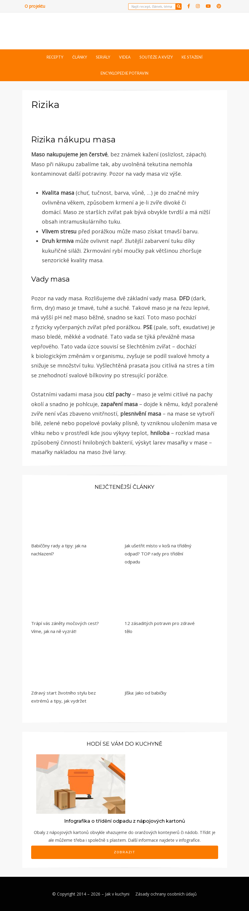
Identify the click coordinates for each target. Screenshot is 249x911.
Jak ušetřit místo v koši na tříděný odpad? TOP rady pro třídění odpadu (158, 554)
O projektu (35, 6)
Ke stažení (192, 57)
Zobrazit (124, 852)
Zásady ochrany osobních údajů (166, 894)
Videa (125, 57)
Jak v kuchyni (117, 894)
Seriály (103, 57)
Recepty (55, 57)
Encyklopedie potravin (124, 73)
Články (79, 57)
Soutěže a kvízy (156, 57)
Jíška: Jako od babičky (145, 693)
